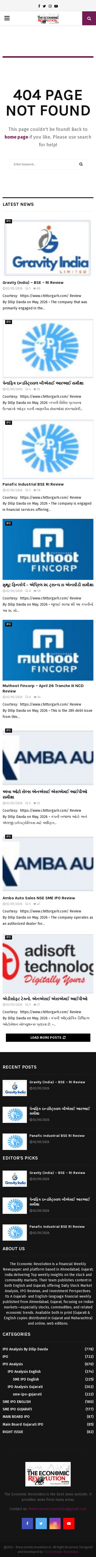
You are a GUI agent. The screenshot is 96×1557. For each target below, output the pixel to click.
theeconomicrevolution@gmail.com (57, 1509)
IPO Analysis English (24, 1371)
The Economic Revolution (61, 1552)
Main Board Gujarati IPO (23, 1424)
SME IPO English (26, 1379)
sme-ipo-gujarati (27, 1394)
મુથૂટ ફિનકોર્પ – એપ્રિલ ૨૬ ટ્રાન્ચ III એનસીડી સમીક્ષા (48, 584)
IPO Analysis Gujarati (25, 1387)
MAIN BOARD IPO (16, 1417)
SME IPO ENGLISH (17, 1402)
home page (16, 137)
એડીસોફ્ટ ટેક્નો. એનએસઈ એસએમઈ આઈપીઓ (45, 998)
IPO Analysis (13, 1364)
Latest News (18, 204)
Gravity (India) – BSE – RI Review (33, 282)
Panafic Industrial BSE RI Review (33, 484)
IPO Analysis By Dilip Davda (25, 1349)
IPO (8, 221)
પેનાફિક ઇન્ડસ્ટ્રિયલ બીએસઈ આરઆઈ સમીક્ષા (43, 383)
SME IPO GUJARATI (17, 1409)
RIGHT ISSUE (13, 1432)
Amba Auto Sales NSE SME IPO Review (39, 897)
